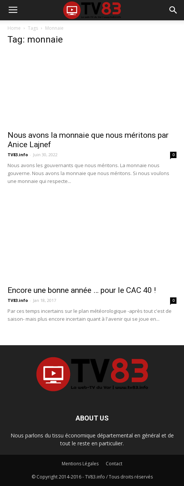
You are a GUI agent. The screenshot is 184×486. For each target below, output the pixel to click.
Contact (114, 463)
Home (14, 28)
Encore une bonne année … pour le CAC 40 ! (82, 290)
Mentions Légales (80, 463)
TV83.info (18, 154)
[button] (173, 10)
